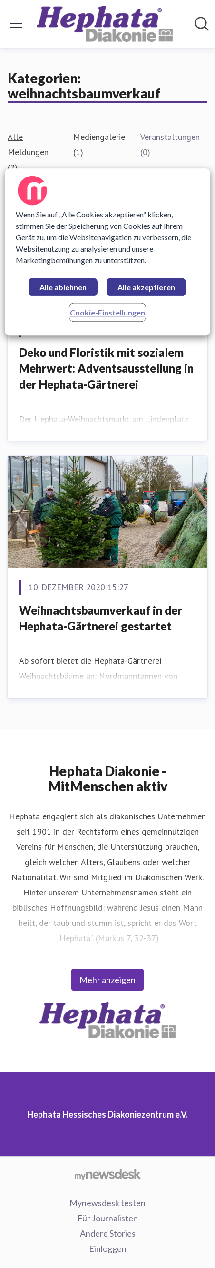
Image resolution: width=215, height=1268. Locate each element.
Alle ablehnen (63, 287)
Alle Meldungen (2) (28, 152)
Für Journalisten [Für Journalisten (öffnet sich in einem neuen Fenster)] (108, 1218)
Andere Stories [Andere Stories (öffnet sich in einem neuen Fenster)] (108, 1233)
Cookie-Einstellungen (107, 312)
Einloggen (108, 1248)
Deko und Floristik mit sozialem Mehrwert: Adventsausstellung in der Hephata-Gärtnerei (106, 368)
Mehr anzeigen (107, 979)
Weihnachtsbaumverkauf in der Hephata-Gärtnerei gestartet (100, 618)
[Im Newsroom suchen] (201, 23)
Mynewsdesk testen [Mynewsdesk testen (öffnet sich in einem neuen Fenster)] (107, 1203)
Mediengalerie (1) (99, 144)
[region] (107, 251)
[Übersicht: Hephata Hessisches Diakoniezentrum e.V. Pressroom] (105, 24)
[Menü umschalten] (16, 24)
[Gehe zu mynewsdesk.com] (107, 1174)
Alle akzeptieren (146, 287)
